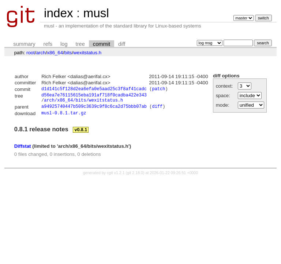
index (58, 13)
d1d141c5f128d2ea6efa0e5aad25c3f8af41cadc (94, 90)
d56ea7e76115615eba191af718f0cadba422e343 (94, 97)
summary (24, 44)
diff (121, 44)
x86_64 (55, 52)
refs (48, 44)
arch (41, 52)
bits (68, 52)
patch (158, 90)
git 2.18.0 (135, 177)
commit (101, 44)
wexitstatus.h (87, 52)
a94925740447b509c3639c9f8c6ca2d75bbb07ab (94, 110)
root (30, 52)
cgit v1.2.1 (116, 177)
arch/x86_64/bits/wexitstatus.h (83, 103)
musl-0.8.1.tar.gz (63, 117)
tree (80, 44)
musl (96, 13)
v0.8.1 (80, 133)
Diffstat (22, 150)
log (64, 44)
